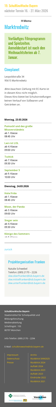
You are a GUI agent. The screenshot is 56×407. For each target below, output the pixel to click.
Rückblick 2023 (37, 370)
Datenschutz (13, 358)
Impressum (12, 354)
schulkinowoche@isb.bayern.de (28, 346)
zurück (8, 249)
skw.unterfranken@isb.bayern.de (26, 283)
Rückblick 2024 (37, 362)
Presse (10, 362)
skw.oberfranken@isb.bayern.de (26, 276)
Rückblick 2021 (37, 381)
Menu (27, 20)
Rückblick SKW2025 (40, 358)
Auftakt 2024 (36, 366)
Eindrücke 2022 (38, 377)
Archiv (33, 354)
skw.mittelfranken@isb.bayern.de (27, 279)
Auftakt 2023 (36, 373)
